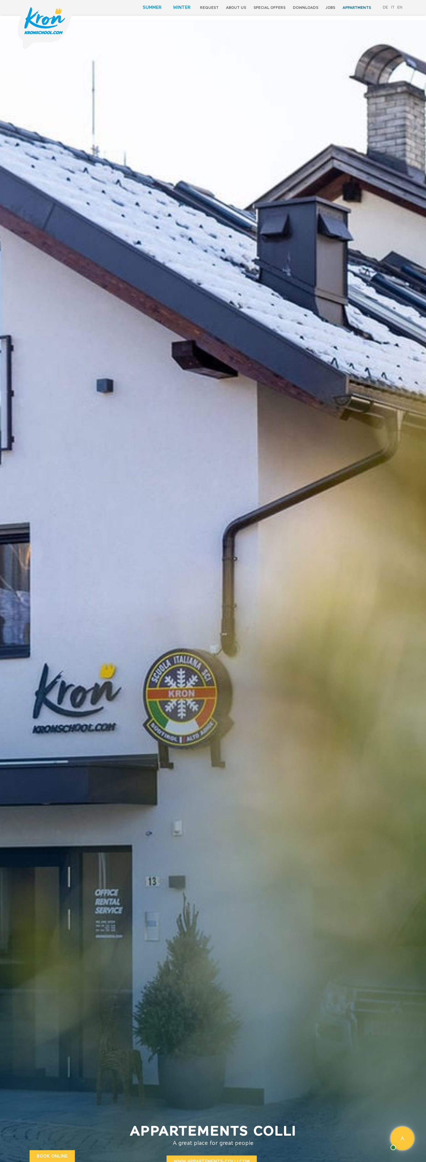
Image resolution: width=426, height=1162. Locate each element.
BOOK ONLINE (52, 1155)
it (392, 7)
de (385, 7)
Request (209, 7)
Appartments (357, 7)
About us (236, 7)
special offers (269, 7)
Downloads (305, 7)
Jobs (330, 7)
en (399, 7)
